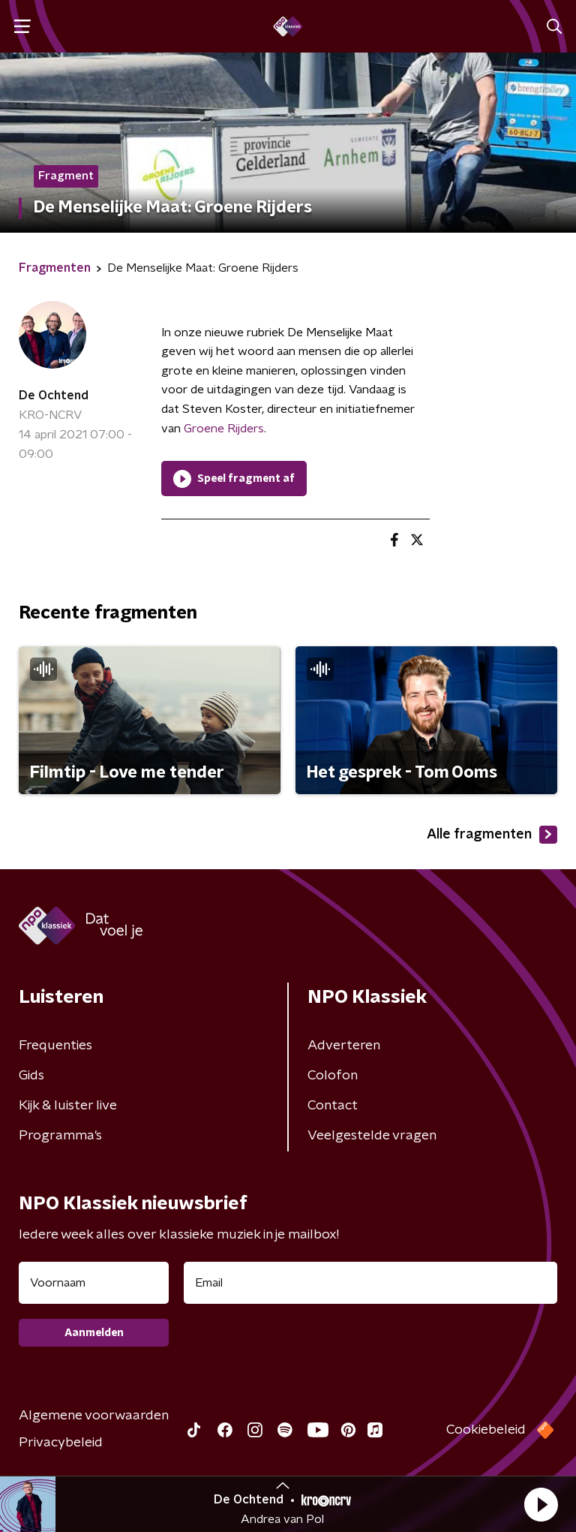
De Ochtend (53, 396)
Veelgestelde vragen (372, 1135)
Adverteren (344, 1045)
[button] (541, 1504)
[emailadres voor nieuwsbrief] (370, 1283)
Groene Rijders (224, 429)
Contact (333, 1105)
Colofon (333, 1075)
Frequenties (55, 1045)
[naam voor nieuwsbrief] (94, 1283)
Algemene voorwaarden (94, 1415)
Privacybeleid (61, 1442)
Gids (31, 1075)
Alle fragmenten (492, 835)
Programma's (60, 1135)
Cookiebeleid (486, 1430)
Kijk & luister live (68, 1105)
